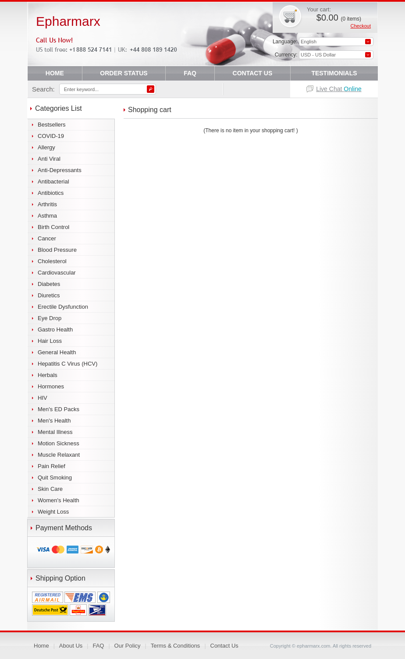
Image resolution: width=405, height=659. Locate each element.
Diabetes (49, 284)
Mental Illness (55, 432)
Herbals (47, 375)
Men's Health (54, 420)
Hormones (51, 386)
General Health (57, 352)
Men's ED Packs (58, 409)
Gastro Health (55, 329)
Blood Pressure (57, 250)
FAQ (190, 73)
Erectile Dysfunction (63, 306)
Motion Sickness (58, 443)
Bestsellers (52, 124)
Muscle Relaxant (59, 454)
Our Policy (127, 645)
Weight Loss (53, 511)
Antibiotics (51, 193)
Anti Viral (49, 158)
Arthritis (47, 204)
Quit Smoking (55, 477)
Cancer (47, 238)
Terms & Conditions (175, 645)
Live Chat (339, 88)
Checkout (361, 25)
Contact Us (224, 645)
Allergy (46, 147)
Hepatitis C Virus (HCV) (67, 363)
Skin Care (50, 489)
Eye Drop (49, 318)
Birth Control (53, 227)
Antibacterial (53, 181)
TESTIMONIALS (334, 73)
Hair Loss (50, 341)
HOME (55, 73)
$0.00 (338, 17)
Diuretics (49, 295)
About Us (70, 645)
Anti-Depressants (60, 170)
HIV (42, 398)
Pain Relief (51, 466)
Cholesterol (52, 261)
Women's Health (58, 500)
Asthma (47, 215)
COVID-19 (51, 136)
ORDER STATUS (123, 73)
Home (41, 645)
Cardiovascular (57, 272)
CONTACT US (253, 73)
